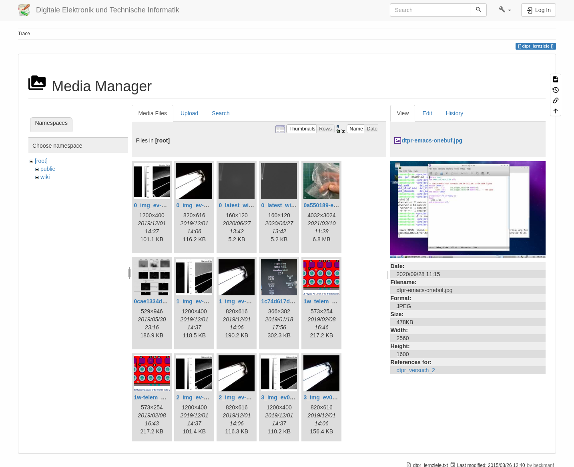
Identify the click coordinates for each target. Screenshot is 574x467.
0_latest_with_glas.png (249, 205)
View (403, 113)
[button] (505, 10)
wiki (45, 177)
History (455, 113)
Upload (189, 113)
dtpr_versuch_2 (415, 370)
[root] (41, 161)
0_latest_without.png (289, 205)
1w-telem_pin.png (157, 397)
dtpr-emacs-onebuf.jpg (431, 140)
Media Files (152, 113)
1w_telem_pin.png (327, 301)
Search (220, 113)
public (47, 169)
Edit (427, 113)
